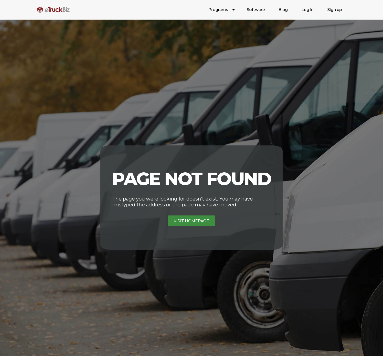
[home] (53, 10)
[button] (220, 10)
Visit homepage (191, 221)
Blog (283, 9)
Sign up (334, 9)
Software (256, 9)
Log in (307, 9)
